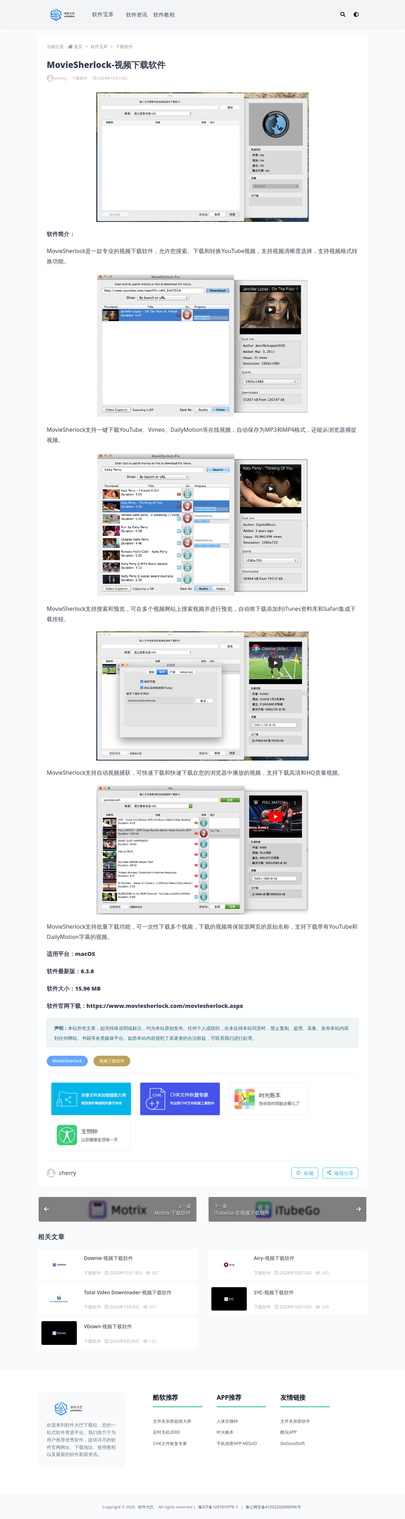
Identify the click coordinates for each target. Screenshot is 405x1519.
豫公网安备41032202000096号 (273, 1506)
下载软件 (124, 47)
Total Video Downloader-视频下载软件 (128, 1292)
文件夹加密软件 (295, 1421)
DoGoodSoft (292, 1443)
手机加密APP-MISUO (237, 1443)
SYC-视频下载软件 (274, 1292)
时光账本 (225, 1432)
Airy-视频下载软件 (274, 1258)
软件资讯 (137, 14)
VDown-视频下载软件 (108, 1326)
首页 (78, 47)
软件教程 (164, 14)
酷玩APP (288, 1432)
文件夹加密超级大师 (172, 1421)
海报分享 (340, 1173)
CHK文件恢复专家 (170, 1443)
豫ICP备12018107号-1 (218, 1506)
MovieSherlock (67, 1061)
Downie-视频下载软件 (108, 1258)
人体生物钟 (227, 1421)
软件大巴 (146, 1506)
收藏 (305, 1173)
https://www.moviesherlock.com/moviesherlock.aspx (164, 1006)
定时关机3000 (166, 1432)
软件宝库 (103, 14)
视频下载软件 (112, 1061)
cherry (57, 78)
